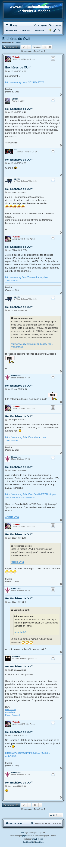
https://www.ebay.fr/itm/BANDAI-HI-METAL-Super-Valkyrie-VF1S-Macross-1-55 (30, 496)
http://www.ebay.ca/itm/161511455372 (24, 82)
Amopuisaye (10, 712)
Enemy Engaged (12, 715)
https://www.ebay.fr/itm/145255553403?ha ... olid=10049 (27, 754)
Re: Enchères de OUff (18, 108)
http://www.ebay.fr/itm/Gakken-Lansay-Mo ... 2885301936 (27, 279)
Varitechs (16, 57)
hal (15, 150)
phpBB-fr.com (37, 839)
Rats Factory (10, 710)
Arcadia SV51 (12, 517)
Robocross (16, 376)
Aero (22, 833)
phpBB (25, 836)
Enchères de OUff (16, 39)
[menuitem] (13, 25)
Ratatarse (16, 657)
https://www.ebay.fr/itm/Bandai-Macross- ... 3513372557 (27, 439)
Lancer (18, 43)
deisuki (17, 179)
